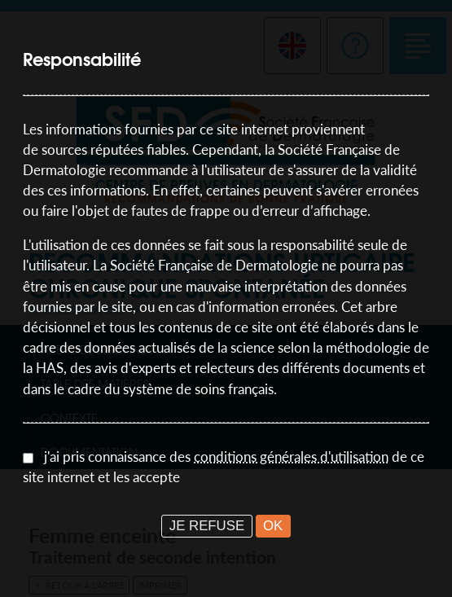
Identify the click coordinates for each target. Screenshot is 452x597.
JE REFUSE (206, 525)
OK (273, 525)
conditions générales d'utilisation (291, 456)
